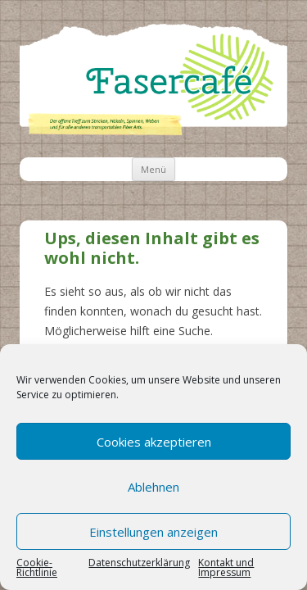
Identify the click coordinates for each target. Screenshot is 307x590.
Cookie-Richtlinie (36, 568)
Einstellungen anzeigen (153, 532)
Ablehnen (153, 487)
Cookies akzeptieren (154, 441)
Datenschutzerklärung (139, 564)
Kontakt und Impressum (226, 568)
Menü (153, 169)
